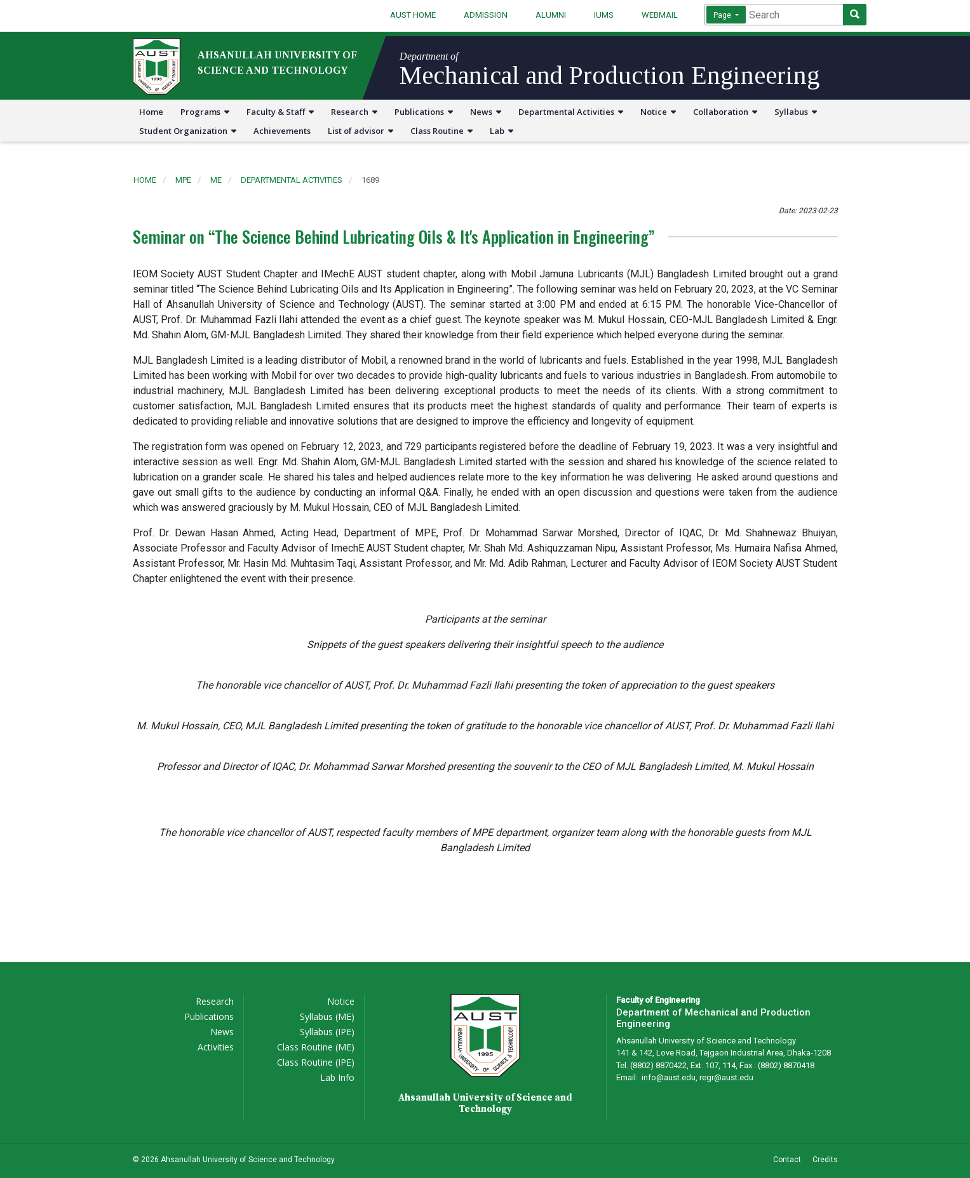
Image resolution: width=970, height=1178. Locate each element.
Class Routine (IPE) (315, 1062)
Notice (658, 111)
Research (354, 111)
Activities (216, 1047)
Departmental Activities (570, 111)
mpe (183, 180)
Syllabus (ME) (327, 1016)
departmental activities (291, 180)
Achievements (282, 130)
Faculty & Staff (280, 111)
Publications (423, 111)
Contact (787, 1159)
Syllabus (795, 111)
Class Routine (441, 130)
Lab (501, 130)
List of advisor (360, 130)
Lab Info (337, 1077)
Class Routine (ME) (315, 1047)
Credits (825, 1159)
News (485, 111)
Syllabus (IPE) (327, 1032)
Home (151, 111)
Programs (204, 111)
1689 (370, 180)
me (216, 180)
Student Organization (187, 130)
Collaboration (725, 111)
